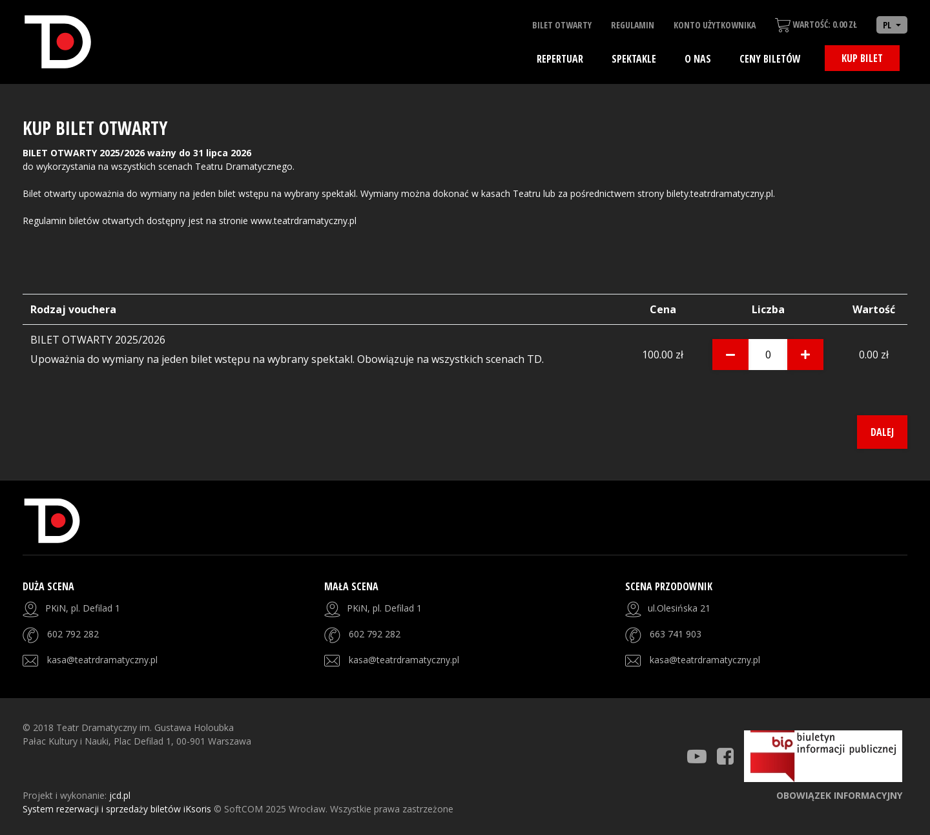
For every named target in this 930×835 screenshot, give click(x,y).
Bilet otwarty (562, 25)
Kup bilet (862, 58)
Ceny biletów (770, 59)
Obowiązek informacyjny (839, 795)
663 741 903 (675, 634)
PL (888, 25)
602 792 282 (73, 634)
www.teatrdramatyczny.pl (303, 220)
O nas (698, 59)
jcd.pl (119, 795)
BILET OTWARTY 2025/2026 (97, 340)
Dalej (882, 432)
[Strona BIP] (823, 756)
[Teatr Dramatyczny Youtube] (697, 756)
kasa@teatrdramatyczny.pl (102, 660)
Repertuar (560, 59)
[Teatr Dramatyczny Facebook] (725, 756)
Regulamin (632, 25)
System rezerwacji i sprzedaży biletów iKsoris (118, 809)
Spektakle (634, 59)
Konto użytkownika (715, 25)
